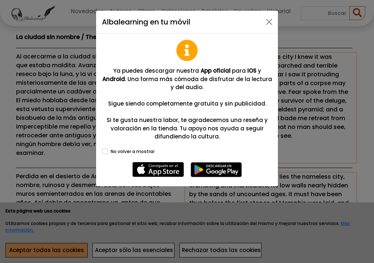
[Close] (269, 22)
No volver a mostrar (132, 151)
